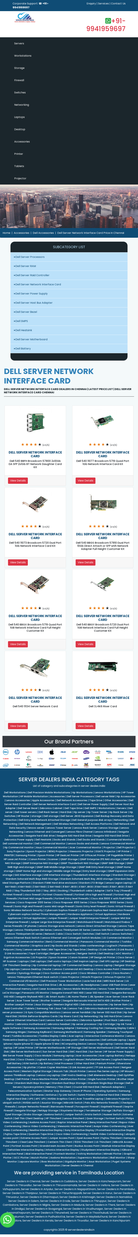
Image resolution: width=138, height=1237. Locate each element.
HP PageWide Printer (119, 855)
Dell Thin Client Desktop (29, 1118)
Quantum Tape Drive (40, 1134)
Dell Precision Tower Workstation (61, 981)
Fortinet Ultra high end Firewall (93, 894)
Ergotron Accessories (17, 957)
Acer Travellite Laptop (90, 1098)
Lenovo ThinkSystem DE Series (72, 930)
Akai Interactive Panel (38, 1153)
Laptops (19, 117)
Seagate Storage (25, 1110)
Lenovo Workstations (107, 792)
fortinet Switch (115, 1118)
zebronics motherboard (30, 1024)
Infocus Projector (115, 977)
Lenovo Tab (76, 1008)
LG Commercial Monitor (117, 937)
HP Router (23, 816)
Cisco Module (43, 1055)
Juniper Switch (74, 1114)
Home (6, 233)
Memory (51, 1087)
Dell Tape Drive (73, 808)
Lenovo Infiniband (105, 831)
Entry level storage (94, 871)
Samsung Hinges (16, 1032)
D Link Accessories (16, 953)
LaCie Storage (11, 992)
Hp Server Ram (119, 1004)
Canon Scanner (78, 957)
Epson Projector (36, 851)
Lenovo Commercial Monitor (118, 843)
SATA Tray (113, 890)
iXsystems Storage (71, 1110)
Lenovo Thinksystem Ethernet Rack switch (32, 977)
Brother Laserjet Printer (19, 1004)
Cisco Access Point (107, 969)
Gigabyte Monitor (76, 1161)
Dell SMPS (21, 321)
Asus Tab (61, 1008)
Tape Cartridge (38, 953)
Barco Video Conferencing (39, 1126)
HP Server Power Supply (118, 1051)
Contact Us (118, 3)
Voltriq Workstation (89, 1153)
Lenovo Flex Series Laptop (103, 1071)
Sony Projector (16, 851)
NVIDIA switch (31, 1102)
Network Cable (54, 933)
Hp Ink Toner (124, 1024)
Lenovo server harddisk (77, 1012)
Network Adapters (113, 1087)
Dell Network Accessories (72, 800)
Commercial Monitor (119, 839)
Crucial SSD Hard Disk (86, 1087)
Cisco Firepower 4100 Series (70, 902)
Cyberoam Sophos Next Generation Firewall (106, 910)
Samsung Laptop (63, 1055)
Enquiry (91, 3)
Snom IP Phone (82, 1091)
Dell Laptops (38, 961)
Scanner (53, 859)
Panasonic (125, 945)
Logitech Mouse (74, 1059)
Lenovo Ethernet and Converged (45, 831)
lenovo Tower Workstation (115, 988)
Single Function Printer (101, 1079)
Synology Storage (29, 973)
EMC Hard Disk (78, 1051)
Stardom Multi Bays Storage (32, 1083)
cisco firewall (33, 894)
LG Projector (39, 957)
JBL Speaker (97, 996)
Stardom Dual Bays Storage (69, 1083)
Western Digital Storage (36, 1071)
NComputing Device (74, 1043)
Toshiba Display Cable (52, 1036)
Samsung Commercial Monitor (25, 941)
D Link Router (125, 949)
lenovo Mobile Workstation (80, 988)
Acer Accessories (86, 1055)
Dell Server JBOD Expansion (77, 816)
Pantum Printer (106, 1063)
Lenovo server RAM (35, 949)
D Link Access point (81, 1067)
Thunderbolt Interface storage (91, 875)
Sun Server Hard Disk (55, 1051)
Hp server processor (84, 1024)
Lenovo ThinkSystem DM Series (33, 930)
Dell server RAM (105, 796)
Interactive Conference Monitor (105, 1036)
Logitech (112, 945)
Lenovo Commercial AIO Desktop (74, 969)
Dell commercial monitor (18, 843)
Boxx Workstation (52, 1161)
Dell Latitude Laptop (114, 1039)
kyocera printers (34, 1087)
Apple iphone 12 (23, 1043)
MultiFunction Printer (73, 1079)
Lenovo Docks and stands (83, 843)
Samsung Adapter (63, 1028)
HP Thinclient (53, 1118)
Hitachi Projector (92, 977)
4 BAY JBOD (86, 886)
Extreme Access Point (34, 1138)
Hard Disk (66, 812)
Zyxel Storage (13, 1114)
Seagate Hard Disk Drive (41, 985)
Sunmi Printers (86, 1094)
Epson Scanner (58, 957)
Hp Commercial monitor (19, 847)
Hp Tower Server (97, 812)
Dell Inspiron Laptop (86, 961)
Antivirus (51, 1094)
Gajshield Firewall (111, 1106)
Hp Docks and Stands (65, 945)
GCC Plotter (21, 1157)
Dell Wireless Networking (68, 824)
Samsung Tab (45, 1008)
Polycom (8, 949)
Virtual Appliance (105, 914)
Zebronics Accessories (94, 1004)
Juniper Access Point (62, 1138)
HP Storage (74, 1047)
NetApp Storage (48, 1110)
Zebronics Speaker (91, 1020)
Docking (63, 890)
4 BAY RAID (24, 886)
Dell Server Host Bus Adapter (34, 303)
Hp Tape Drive (77, 949)
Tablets (19, 166)
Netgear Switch (87, 953)
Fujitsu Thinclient (111, 1138)
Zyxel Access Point (88, 1138)
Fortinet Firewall (12, 894)
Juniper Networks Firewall (33, 1106)
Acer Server (113, 996)
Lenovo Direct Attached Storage (96, 926)
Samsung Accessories (37, 1028)
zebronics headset (58, 1024)
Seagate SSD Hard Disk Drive (110, 835)
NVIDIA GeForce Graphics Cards (38, 1016)
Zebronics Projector (118, 1098)
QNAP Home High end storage (34, 871)
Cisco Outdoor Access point (60, 973)
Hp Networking (89, 1016)
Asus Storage (43, 1004)
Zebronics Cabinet (51, 808)
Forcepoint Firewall (87, 1106)
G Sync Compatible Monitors (43, 1012)
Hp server (79, 812)
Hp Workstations (82, 792)
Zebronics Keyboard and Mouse (104, 1008)
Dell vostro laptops (60, 961)
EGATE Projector (106, 851)
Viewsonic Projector (81, 851)
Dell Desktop (106, 953)
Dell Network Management (35, 824)
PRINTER (9, 855)
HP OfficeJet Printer (93, 855)
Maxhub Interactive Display (118, 1146)
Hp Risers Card (69, 1016)
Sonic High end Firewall (29, 906)
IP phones (31, 926)
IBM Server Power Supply (17, 1055)
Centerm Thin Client (60, 1142)
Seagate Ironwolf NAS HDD (68, 992)
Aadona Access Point (42, 1122)
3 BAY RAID (39, 886)
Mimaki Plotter (113, 1153)
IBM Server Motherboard (26, 1051)
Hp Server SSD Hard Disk (107, 1012)
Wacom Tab (60, 1071)
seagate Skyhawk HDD (29, 996)
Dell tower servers (26, 812)
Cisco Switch (73, 933)
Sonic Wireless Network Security (23, 910)
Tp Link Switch (67, 1094)
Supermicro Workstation (93, 1157)
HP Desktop (128, 961)
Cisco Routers (121, 973)
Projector (20, 178)
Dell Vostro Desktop (74, 1075)
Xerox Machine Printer (45, 1079)
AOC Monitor (124, 953)
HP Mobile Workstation (34, 796)
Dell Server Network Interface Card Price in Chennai (90, 233)
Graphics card (40, 945)
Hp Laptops (13, 969)
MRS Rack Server (114, 981)
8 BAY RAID (101, 886)
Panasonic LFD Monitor (35, 992)
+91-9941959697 (106, 24)
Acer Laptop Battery (111, 1055)
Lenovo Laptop (104, 965)
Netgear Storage (125, 965)
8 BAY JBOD (70, 886)
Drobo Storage (33, 1114)
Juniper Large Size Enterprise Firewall (52, 922)
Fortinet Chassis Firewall (58, 894)
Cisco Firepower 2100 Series (34, 902)
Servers (19, 43)
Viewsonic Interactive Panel (74, 1126)
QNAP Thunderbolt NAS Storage (80, 863)
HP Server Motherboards (50, 1047)
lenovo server (36, 827)
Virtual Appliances (34, 918)
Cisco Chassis (26, 1059)
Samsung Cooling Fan (90, 1028)
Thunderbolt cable (81, 890)
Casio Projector (70, 977)
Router (47, 969)
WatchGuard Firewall (90, 922)
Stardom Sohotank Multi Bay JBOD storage (86, 879)
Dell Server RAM (25, 266)
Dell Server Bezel (26, 312)
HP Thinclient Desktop (17, 965)
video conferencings (92, 945)
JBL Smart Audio (55, 996)
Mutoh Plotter (39, 1157)
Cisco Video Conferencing (71, 1134)
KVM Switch (31, 1063)
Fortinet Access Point (25, 1146)
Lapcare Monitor (29, 1161)
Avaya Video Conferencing (109, 1126)
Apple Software (11, 1028)
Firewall (19, 80)
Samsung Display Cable (119, 1028)
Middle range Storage (67, 871)
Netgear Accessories (62, 953)
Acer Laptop (76, 1036)
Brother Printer (121, 1000)
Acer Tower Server (28, 1000)
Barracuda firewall (62, 1106)
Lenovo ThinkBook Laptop (19, 1075)
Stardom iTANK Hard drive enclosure (55, 882)
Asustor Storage (52, 1102)
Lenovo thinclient (74, 1118)
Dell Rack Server (48, 812)
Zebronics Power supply (18, 839)
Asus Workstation (99, 1161)
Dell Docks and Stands (91, 839)
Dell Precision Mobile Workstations (49, 792)
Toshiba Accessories (24, 1036)
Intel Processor (64, 1063)
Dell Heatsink (23, 330)
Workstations (22, 56)
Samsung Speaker (95, 1032)
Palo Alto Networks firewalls (102, 1102)
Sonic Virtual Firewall (120, 906)
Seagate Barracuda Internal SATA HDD (86, 1000)
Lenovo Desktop (31, 969)
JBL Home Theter (77, 996)
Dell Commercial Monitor (50, 843)
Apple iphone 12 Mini (47, 1043)
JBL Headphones (90, 985)
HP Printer (124, 851)
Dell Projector (125, 847)
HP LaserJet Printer (15, 859)
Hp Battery (46, 1063)
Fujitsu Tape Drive (15, 1134)
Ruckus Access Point (87, 1146)
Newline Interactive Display (46, 1130)
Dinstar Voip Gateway (57, 1091)
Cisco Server (125, 957)
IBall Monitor (117, 1157)
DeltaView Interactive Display (26, 1149)
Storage (19, 68)
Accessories (22, 141)
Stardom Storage (123, 875)
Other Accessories (115, 800)
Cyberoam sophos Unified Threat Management (37, 914)
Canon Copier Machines (53, 1067)
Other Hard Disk (85, 1063)
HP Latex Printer (23, 1047)
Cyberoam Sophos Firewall (61, 910)
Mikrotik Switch (73, 1102)
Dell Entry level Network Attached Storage (44, 820)
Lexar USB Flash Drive (114, 985)
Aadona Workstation (63, 1157)
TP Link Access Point (107, 1067)
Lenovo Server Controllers (62, 1020)
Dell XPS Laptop (109, 961)
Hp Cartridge (107, 1024)
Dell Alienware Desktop (102, 1075)
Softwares (37, 1094)
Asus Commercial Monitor (52, 847)
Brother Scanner (51, 1000)
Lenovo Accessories (18, 800)
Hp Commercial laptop (47, 965)
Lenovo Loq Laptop (48, 1075)
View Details (18, 480)
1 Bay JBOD (49, 890)
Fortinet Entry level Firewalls (72, 898)
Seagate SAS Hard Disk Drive (74, 835)
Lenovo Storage (108, 827)
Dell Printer (23, 1079)
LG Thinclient (103, 1142)
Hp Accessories (126, 796)
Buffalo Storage (123, 1110)
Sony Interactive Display (79, 1130)
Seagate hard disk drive (40, 835)
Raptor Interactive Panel (73, 1122)
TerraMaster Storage (98, 1110)
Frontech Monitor (64, 1153)
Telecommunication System (25, 1091)
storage (36, 816)
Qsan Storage (94, 1118)
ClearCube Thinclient (33, 1142)
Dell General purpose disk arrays (92, 820)
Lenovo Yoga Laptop (100, 1043)
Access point (70, 1039)
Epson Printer (46, 855)
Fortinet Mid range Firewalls (36, 898)
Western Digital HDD (66, 1004)
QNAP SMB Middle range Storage (56, 867)
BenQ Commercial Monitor (62, 941)
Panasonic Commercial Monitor (100, 941)
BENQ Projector (58, 851)
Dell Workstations (15, 792)
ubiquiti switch (12, 1102)
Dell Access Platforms (99, 824)
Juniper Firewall (57, 918)
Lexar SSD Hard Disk (97, 992)
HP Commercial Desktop (78, 965)
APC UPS (41, 1098)
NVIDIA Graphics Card (61, 1098)
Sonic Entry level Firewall (91, 906)
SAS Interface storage (28, 875)
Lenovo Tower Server (59, 827)
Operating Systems (105, 1091)
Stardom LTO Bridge (91, 882)
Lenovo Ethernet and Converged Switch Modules (71, 937)
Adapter (100, 890)
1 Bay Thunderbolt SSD (27, 890)
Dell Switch (102, 933)
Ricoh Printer (78, 1071)
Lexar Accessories (51, 988)
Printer (18, 154)
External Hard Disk (109, 1094)
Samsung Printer (26, 855)
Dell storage (51, 816)
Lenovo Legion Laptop (119, 882)
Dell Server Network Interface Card (38, 284)
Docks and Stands (64, 839)
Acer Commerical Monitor (85, 847)
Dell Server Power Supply (31, 293)
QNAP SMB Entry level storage (96, 867)
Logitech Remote (122, 1059)
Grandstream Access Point (56, 1146)
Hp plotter (29, 1067)
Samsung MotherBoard (68, 1032)
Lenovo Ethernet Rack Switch (22, 937)
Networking (21, 105)
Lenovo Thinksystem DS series (25, 933)
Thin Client (64, 1087)
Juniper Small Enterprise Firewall (89, 918)
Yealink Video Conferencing (106, 1134)
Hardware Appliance (80, 914)
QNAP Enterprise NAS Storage (40, 863)
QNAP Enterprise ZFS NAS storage (100, 859)
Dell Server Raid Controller (32, 275)
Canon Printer (37, 859)
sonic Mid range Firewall (59, 906)
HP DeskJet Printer (67, 855)
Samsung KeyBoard (40, 1032)
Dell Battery (23, 348)
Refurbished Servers (98, 1059)
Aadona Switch (53, 1114)
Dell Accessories (43, 233)
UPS (31, 1098)
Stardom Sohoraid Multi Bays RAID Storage (32, 879)
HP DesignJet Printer (102, 957)
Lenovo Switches (121, 933)
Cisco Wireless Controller (94, 973)
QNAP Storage (69, 859)
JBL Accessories (68, 985)
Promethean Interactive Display (115, 1130)
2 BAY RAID (54, 886)
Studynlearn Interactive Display (100, 1149)
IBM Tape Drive (58, 949)
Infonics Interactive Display (62, 1149)
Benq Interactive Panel (103, 1122)
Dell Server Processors (30, 257)
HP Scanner (10, 961)
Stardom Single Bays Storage (106, 1083)
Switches (20, 92)
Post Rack (111, 1020)
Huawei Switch (112, 1114)
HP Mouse (127, 1071)
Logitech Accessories (50, 1059)
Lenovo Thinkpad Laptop (45, 1039)
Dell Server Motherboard (31, 339)
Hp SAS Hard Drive (111, 1016)
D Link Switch (108, 949)
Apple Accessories (43, 800)
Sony (19, 949)
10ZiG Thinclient (83, 1142)
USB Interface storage (57, 875)
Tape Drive (95, 800)
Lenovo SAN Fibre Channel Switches (113, 930)
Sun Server (95, 1051)
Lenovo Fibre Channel (80, 831)
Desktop (19, 129)
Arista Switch (93, 1114)
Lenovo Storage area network (57, 926)
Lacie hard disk (92, 981)
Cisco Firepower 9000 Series (107, 902)
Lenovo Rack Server (85, 827)
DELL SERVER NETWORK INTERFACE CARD (35, 454)
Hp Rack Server (118, 812)
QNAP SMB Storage (112, 863)
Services (103, 3)
